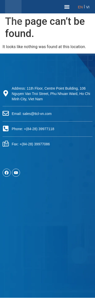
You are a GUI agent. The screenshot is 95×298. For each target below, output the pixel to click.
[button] (67, 7)
